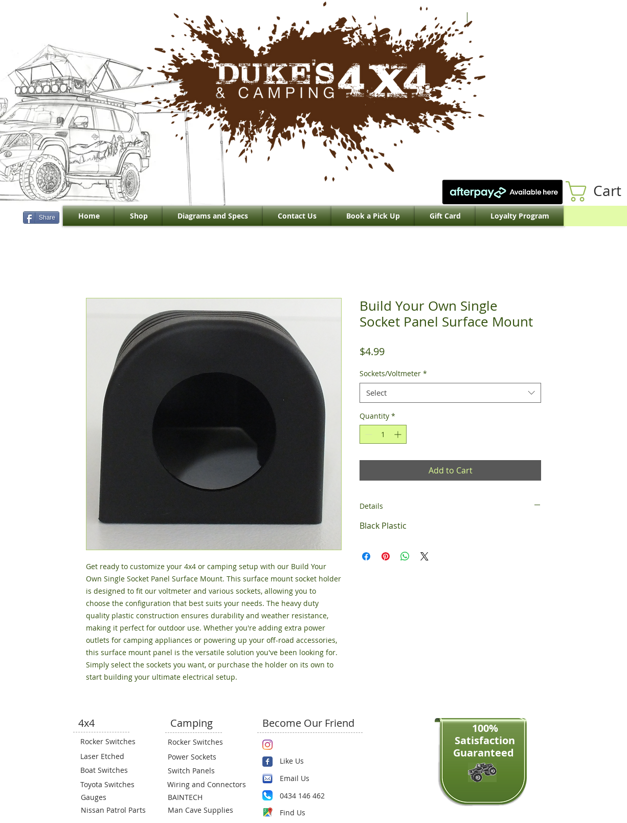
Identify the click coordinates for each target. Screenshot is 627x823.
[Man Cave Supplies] (205, 810)
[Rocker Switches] (111, 741)
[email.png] (267, 778)
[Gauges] (111, 797)
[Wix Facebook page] (267, 761)
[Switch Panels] (198, 770)
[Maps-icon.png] (267, 812)
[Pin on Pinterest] (385, 556)
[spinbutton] (383, 434)
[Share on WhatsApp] (405, 556)
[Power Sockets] (198, 756)
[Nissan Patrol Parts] (112, 810)
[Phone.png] (267, 795)
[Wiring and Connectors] (205, 784)
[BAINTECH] (198, 797)
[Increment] (398, 434)
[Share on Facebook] (366, 556)
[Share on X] (424, 556)
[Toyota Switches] (111, 784)
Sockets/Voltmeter (393, 373)
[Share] (41, 217)
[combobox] (450, 393)
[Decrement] (367, 434)
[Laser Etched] (111, 756)
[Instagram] (267, 745)
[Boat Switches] (111, 770)
